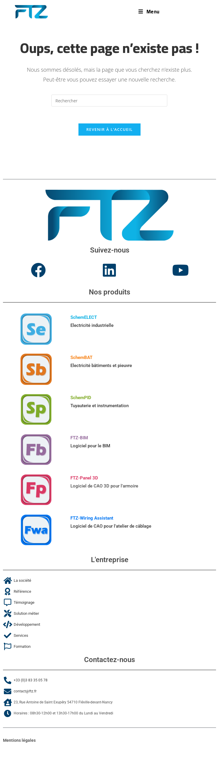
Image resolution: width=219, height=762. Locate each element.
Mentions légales (19, 741)
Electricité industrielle (92, 327)
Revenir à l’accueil (109, 130)
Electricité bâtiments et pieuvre (101, 367)
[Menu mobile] (149, 11)
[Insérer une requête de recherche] (109, 100)
